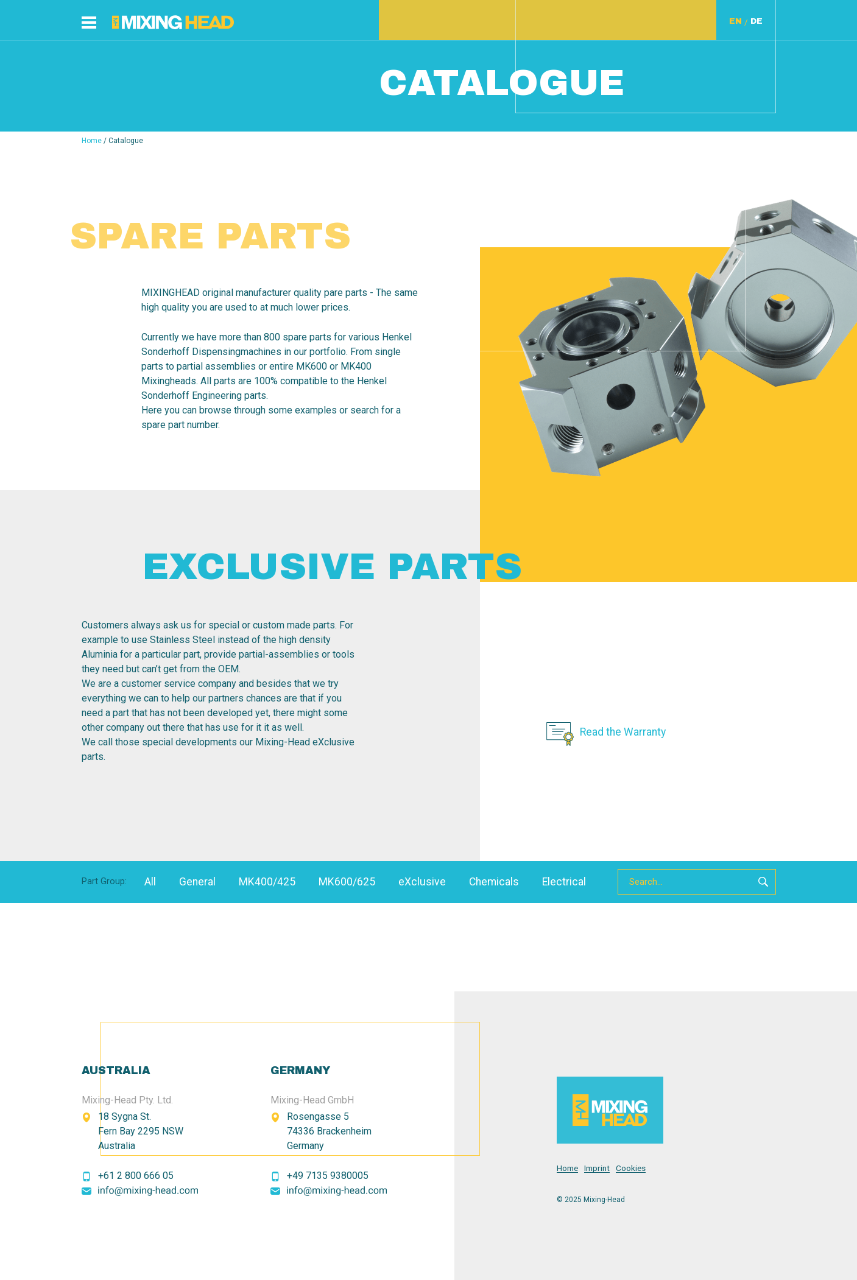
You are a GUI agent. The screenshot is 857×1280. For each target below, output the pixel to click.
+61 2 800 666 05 (136, 1175)
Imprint (597, 1168)
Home (92, 140)
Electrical (564, 882)
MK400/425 (267, 882)
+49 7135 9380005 (328, 1175)
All (150, 882)
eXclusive (422, 882)
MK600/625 (347, 882)
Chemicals (494, 882)
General (197, 882)
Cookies (631, 1168)
